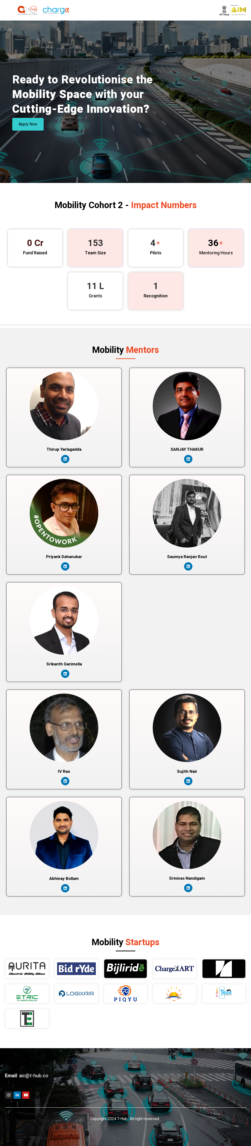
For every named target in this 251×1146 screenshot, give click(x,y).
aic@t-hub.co (33, 1075)
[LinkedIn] (65, 459)
